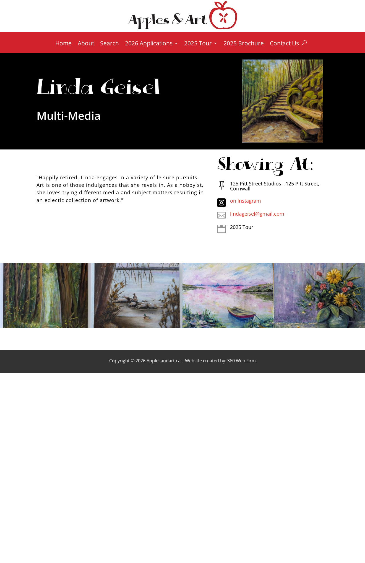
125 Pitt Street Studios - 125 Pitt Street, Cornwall (274, 186)
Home (63, 44)
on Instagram (245, 200)
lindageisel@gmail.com (257, 213)
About (86, 44)
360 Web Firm (241, 361)
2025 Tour (198, 44)
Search (109, 44)
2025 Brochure (243, 44)
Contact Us (284, 44)
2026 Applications (149, 44)
